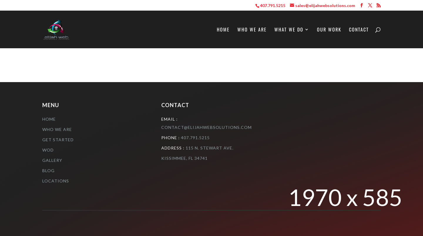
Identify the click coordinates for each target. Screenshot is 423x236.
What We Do (288, 30)
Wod (48, 149)
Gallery (52, 160)
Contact (359, 30)
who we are (57, 129)
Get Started (58, 139)
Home (223, 30)
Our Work (329, 30)
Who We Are (252, 30)
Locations (55, 180)
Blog (48, 170)
